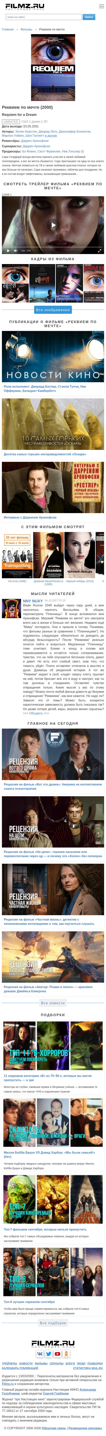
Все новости (53, 1003)
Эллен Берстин (26, 131)
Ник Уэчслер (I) (73, 151)
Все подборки (53, 1323)
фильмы (41, 1363)
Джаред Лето (48, 131)
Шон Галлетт (35, 135)
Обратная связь (54, 1428)
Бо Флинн (29, 151)
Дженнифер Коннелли (74, 131)
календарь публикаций (20, 1368)
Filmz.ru (8, 1383)
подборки (95, 1363)
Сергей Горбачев (56, 1393)
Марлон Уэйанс (13, 135)
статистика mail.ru (88, 1368)
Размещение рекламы (85, 1428)
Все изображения (53, 310)
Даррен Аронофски (34, 140)
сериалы (57, 1363)
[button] (99, 283)
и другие (51, 135)
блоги (70, 1363)
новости (26, 1363)
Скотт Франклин (49, 151)
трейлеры (9, 1363)
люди (81, 1363)
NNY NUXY (33, 601)
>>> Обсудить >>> (36, 713)
